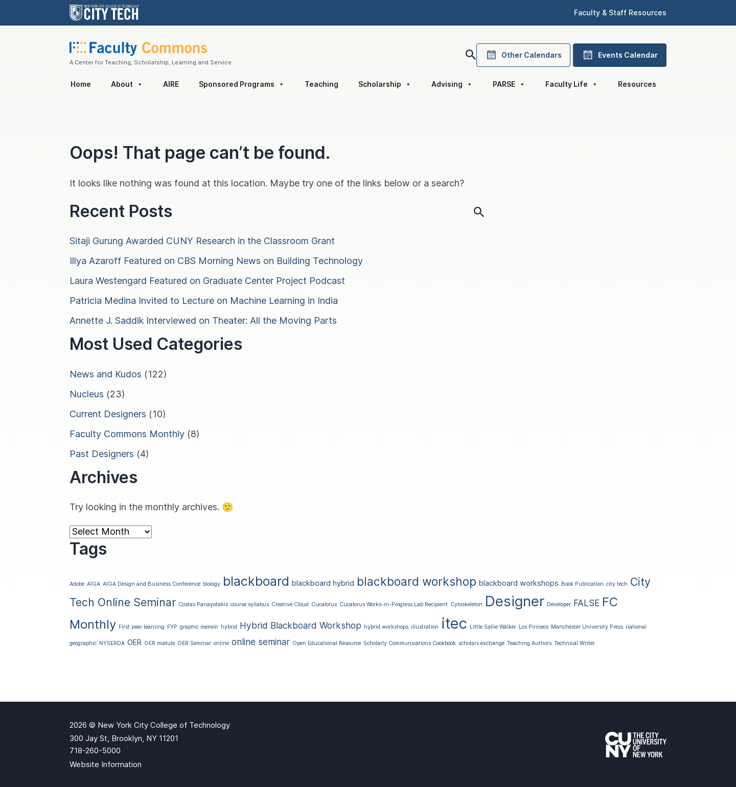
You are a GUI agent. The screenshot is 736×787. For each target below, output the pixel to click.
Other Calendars (523, 55)
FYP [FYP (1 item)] (172, 627)
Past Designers (102, 453)
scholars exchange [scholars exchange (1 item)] (481, 643)
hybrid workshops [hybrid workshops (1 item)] (386, 627)
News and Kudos (106, 374)
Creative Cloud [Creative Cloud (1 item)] (290, 604)
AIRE (171, 84)
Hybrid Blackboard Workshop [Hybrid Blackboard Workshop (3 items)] (300, 625)
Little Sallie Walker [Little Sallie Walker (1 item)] (493, 627)
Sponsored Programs (242, 84)
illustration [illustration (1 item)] (425, 627)
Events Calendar (620, 55)
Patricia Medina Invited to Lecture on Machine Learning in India (204, 300)
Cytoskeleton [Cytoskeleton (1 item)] (466, 604)
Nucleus (87, 394)
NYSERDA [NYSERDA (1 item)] (112, 643)
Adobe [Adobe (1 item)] (77, 584)
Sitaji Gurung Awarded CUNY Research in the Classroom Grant (202, 240)
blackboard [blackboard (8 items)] (256, 581)
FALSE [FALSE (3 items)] (586, 603)
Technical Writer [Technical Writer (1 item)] (574, 643)
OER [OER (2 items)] (134, 642)
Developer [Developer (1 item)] (559, 604)
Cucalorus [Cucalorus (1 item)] (324, 604)
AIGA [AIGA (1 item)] (93, 584)
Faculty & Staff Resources (620, 12)
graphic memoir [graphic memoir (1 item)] (199, 627)
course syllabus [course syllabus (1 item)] (250, 604)
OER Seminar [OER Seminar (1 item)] (194, 643)
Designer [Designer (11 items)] (514, 601)
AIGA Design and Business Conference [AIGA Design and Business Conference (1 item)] (151, 584)
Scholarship (384, 84)
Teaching (321, 84)
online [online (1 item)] (221, 643)
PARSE (509, 84)
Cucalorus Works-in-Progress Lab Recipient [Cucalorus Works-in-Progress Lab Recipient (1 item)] (393, 604)
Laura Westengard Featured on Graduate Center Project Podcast (207, 280)
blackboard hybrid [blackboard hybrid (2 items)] (323, 583)
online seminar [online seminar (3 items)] (261, 641)
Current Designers (108, 414)
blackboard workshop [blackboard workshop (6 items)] (416, 581)
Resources (637, 84)
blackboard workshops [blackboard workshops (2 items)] (519, 583)
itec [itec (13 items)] (454, 623)
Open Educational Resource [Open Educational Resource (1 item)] (326, 643)
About (127, 84)
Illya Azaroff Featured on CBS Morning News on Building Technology (216, 260)
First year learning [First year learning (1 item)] (142, 627)
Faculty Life (571, 84)
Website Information (106, 764)
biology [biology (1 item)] (211, 584)
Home (81, 84)
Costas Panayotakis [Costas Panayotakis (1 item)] (203, 604)
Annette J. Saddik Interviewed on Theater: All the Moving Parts (203, 320)
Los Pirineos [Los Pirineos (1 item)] (533, 627)
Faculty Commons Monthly (127, 433)
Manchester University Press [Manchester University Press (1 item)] (587, 627)
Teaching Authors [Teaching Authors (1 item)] (529, 643)
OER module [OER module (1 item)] (159, 643)
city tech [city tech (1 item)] (617, 584)
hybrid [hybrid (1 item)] (229, 627)
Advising (452, 84)
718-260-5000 (95, 750)
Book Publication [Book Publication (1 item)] (582, 584)
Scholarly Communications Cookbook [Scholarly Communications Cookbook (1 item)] (409, 643)
